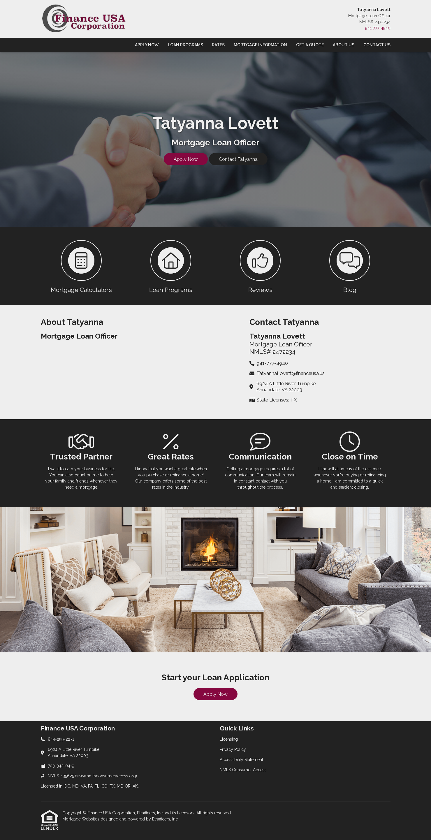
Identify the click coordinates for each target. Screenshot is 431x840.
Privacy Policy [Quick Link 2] (233, 749)
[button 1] (81, 266)
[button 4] (349, 266)
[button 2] (171, 266)
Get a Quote (310, 45)
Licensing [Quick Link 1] (229, 739)
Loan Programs (185, 45)
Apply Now (147, 45)
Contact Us (376, 45)
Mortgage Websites (81, 819)
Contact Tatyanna (238, 159)
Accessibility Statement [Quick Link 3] (241, 759)
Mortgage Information (260, 45)
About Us (343, 45)
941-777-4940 (377, 28)
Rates (218, 45)
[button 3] (260, 266)
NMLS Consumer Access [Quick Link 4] (243, 769)
